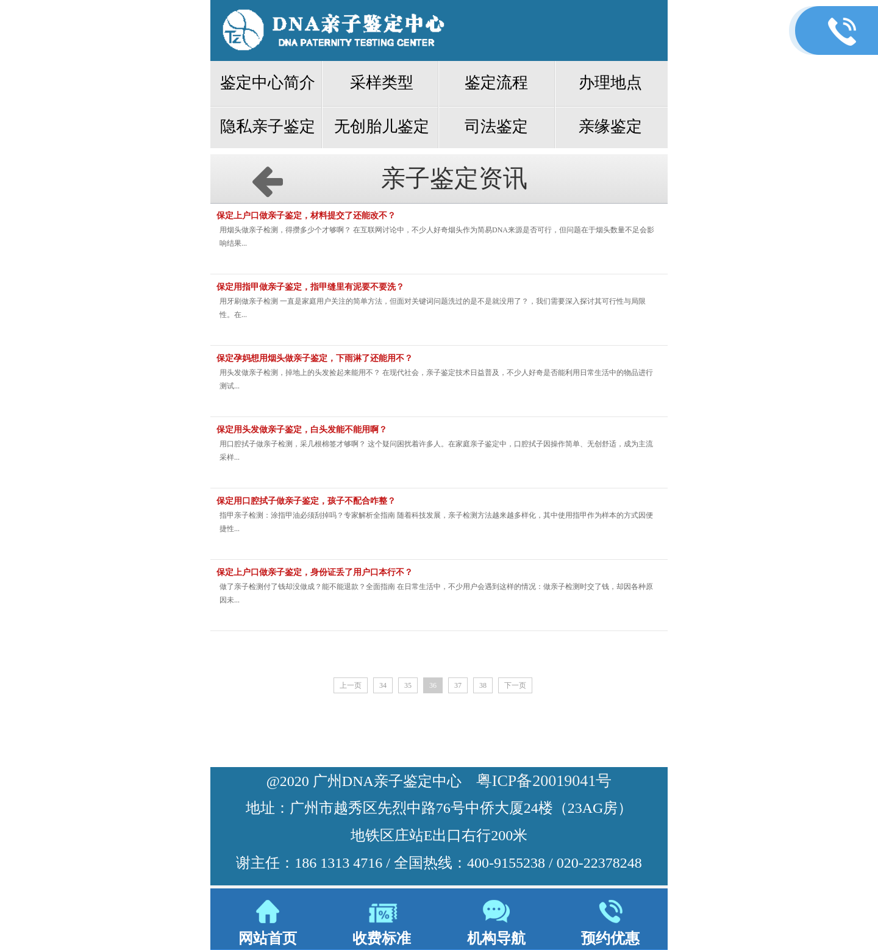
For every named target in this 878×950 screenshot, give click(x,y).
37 (458, 685)
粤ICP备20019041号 (544, 781)
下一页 (515, 685)
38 (483, 685)
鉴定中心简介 (267, 82)
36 (433, 685)
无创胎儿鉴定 (381, 126)
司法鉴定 (496, 126)
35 (408, 685)
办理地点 (610, 82)
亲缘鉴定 (610, 126)
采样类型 (381, 82)
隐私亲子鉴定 (267, 126)
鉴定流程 (496, 82)
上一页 (351, 685)
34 (383, 685)
